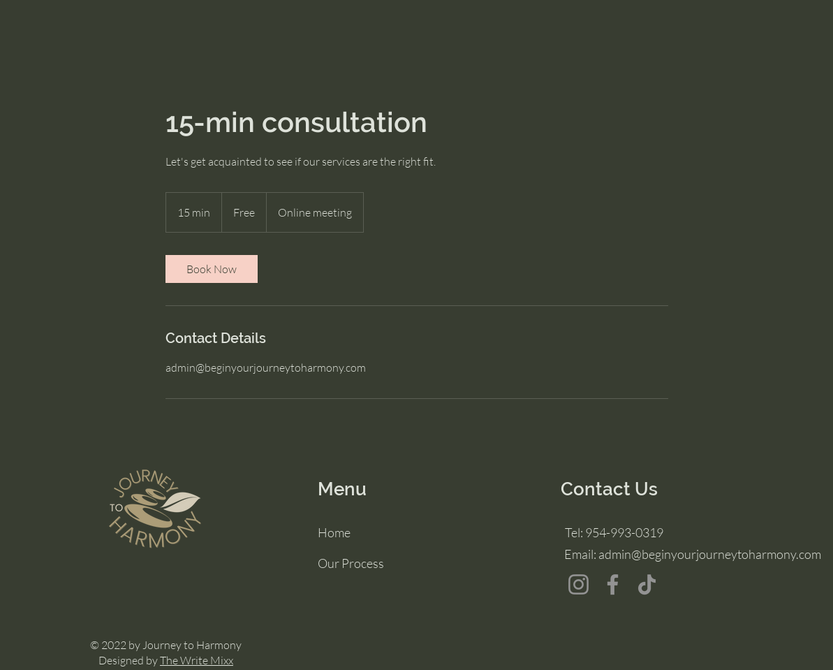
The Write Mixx (196, 660)
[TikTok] (647, 584)
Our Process (351, 563)
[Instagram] (578, 584)
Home (334, 532)
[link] (211, 269)
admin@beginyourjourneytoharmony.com (709, 554)
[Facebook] (612, 584)
